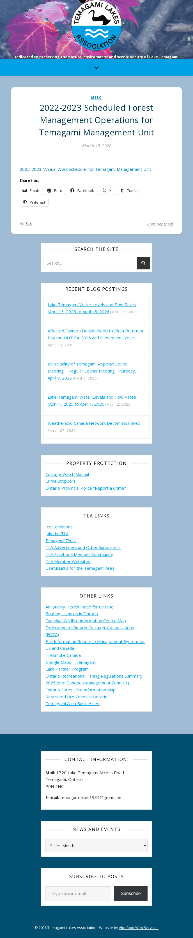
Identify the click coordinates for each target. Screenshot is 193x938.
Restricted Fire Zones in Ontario (76, 696)
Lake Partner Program (67, 669)
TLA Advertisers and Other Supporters (83, 547)
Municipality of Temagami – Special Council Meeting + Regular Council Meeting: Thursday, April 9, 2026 (92, 371)
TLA (28, 223)
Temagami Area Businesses (72, 703)
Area (109, 568)
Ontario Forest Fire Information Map (80, 689)
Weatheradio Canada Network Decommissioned (94, 423)
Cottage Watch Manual (67, 474)
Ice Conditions (59, 527)
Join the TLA (56, 533)
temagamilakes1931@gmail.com (91, 797)
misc (96, 97)
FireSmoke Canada (63, 655)
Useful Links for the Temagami (75, 568)
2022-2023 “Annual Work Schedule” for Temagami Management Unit (85, 169)
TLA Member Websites (67, 561)
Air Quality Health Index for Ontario (79, 607)
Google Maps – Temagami (70, 662)
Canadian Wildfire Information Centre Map (85, 620)
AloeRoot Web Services (138, 927)
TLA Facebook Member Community (79, 554)
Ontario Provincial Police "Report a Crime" (85, 488)
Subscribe (131, 893)
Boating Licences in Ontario (71, 613)
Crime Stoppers (60, 481)
